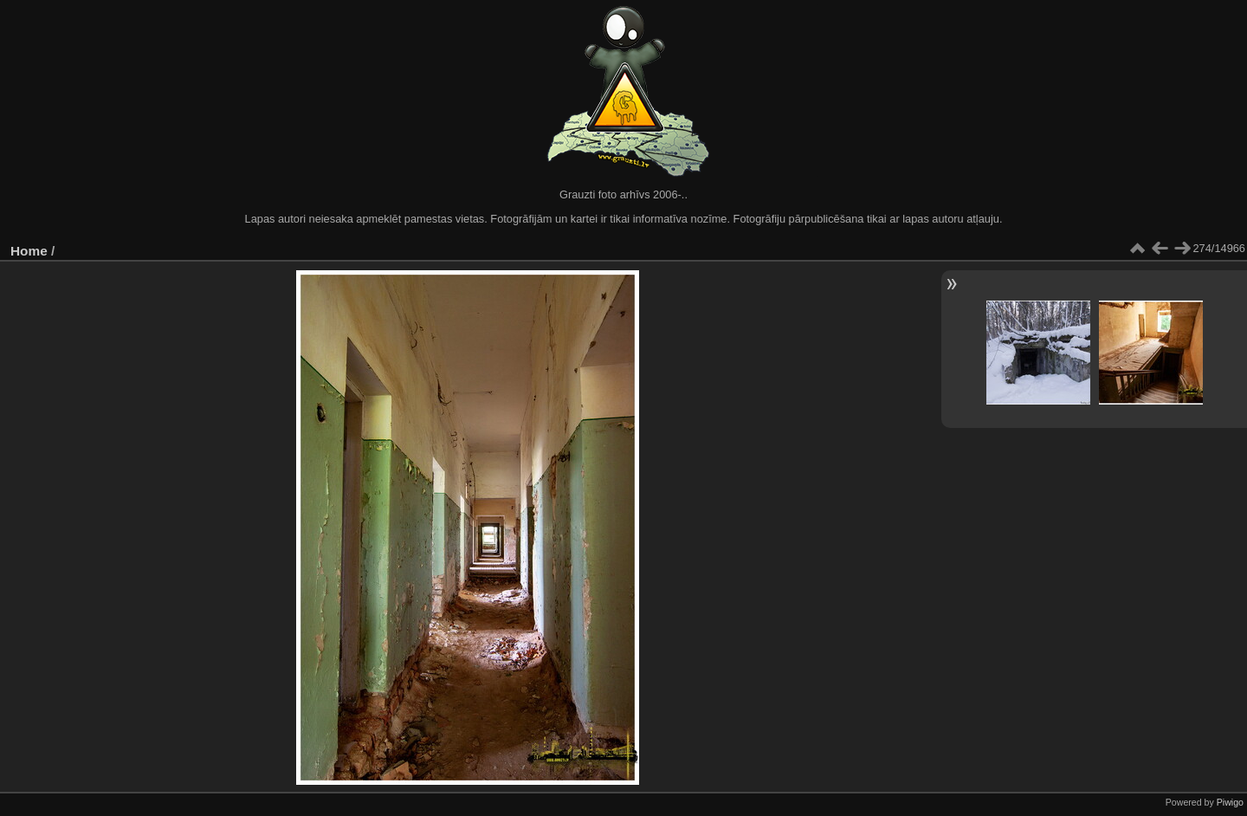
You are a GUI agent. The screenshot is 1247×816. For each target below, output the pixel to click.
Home (29, 250)
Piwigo (1230, 802)
